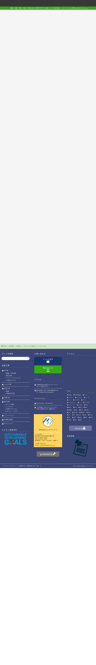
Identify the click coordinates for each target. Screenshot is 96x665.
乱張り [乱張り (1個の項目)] (86, 404)
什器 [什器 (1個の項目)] (75, 407)
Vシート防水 (10, 404)
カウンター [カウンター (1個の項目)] (70, 397)
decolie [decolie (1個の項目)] (70, 395)
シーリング (9, 406)
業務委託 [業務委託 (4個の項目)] (82, 412)
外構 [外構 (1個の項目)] (82, 409)
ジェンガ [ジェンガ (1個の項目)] (87, 397)
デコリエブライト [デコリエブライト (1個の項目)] (72, 402)
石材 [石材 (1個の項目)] (85, 414)
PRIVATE (80, 428)
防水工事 (7, 401)
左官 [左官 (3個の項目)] (69, 412)
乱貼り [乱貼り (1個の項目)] (69, 407)
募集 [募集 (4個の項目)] (86, 407)
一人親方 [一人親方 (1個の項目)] (80, 404)
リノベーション (9, 415)
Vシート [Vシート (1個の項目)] (85, 395)
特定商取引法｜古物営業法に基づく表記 (29, 465)
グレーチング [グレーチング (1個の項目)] (79, 397)
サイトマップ (8, 423)
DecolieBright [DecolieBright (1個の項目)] (78, 395)
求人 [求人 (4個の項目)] (69, 414)
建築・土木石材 (11, 373)
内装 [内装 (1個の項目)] (81, 407)
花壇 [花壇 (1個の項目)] (74, 417)
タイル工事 (7, 384)
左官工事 (7, 388)
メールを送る (48, 361)
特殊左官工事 (10, 393)
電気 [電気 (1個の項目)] (81, 419)
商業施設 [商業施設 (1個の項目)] (70, 409)
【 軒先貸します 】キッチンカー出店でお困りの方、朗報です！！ (47, 408)
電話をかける (48, 369)
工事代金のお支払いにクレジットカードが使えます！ (47, 385)
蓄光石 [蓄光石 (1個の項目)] (80, 417)
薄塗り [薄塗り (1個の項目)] (91, 417)
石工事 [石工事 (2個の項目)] (79, 414)
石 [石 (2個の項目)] (74, 414)
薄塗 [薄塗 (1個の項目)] (86, 417)
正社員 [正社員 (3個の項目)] (89, 412)
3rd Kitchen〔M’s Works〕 (45, 403)
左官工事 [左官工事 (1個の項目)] (75, 412)
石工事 (6, 370)
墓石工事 (9, 375)
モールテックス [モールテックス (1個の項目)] (71, 404)
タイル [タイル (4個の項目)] (69, 399)
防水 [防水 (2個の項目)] (75, 419)
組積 (7, 391)
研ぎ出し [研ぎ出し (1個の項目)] (91, 414)
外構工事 (7, 397)
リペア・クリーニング (13, 378)
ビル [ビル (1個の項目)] (80, 402)
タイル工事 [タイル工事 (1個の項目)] (77, 399)
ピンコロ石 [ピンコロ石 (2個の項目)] (86, 402)
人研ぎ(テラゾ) (11, 380)
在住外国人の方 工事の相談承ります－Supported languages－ (47, 391)
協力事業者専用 (48, 454)
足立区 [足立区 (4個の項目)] (69, 419)
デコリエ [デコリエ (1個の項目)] (84, 399)
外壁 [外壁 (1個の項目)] (76, 409)
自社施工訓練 (8, 419)
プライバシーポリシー (10, 465)
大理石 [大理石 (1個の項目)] (87, 409)
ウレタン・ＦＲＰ (12, 411)
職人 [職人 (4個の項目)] (69, 417)
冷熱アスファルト (12, 409)
